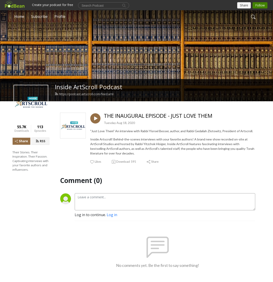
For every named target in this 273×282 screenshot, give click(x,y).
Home (19, 16)
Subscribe (39, 16)
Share (21, 141)
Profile (59, 16)
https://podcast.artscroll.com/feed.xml (84, 94)
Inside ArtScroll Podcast (88, 87)
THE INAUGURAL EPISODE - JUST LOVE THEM (158, 116)
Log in (112, 214)
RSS (40, 141)
